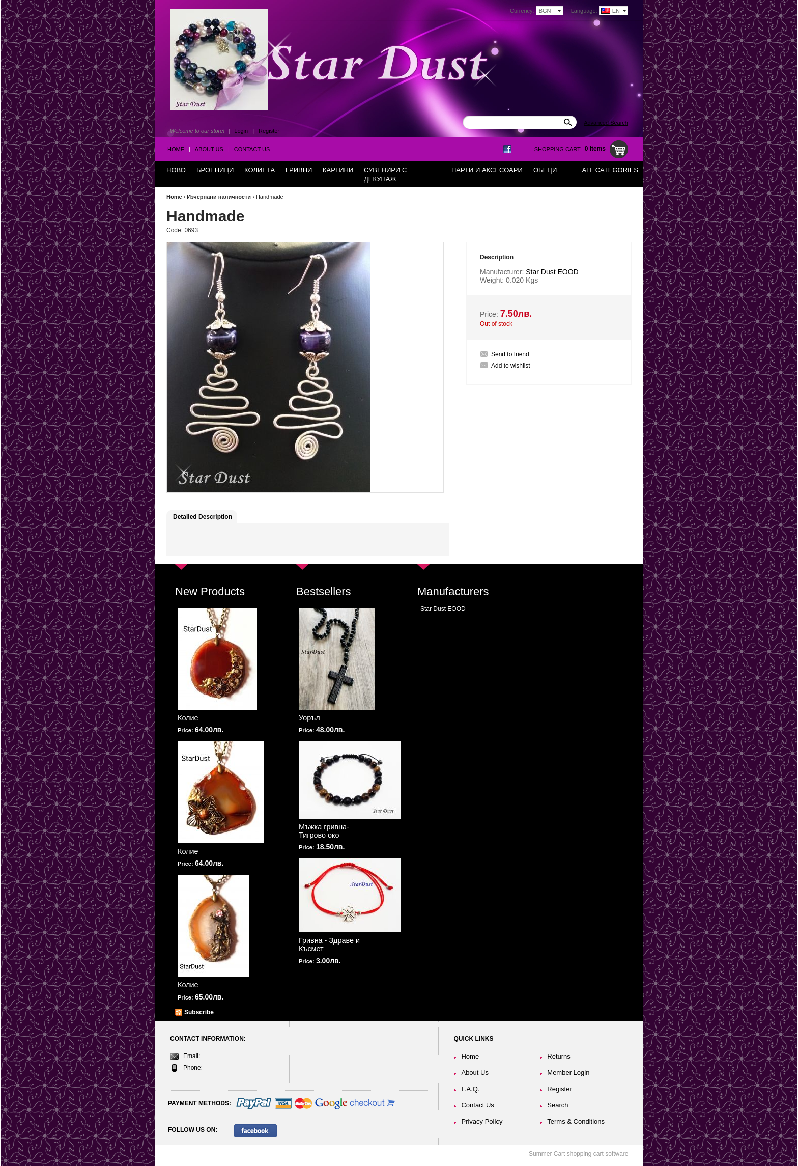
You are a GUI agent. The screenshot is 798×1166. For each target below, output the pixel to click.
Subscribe (199, 1012)
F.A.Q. (470, 1089)
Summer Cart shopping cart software (578, 1153)
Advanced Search (606, 123)
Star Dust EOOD (443, 609)
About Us (209, 149)
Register (269, 131)
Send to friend (510, 354)
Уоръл (309, 718)
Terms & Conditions (576, 1121)
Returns (559, 1056)
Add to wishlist (510, 365)
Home (175, 149)
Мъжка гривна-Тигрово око (324, 831)
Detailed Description (202, 516)
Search (557, 1105)
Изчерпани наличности (219, 196)
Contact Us (252, 149)
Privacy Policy (481, 1121)
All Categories (610, 170)
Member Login (568, 1072)
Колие (188, 718)
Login (241, 131)
